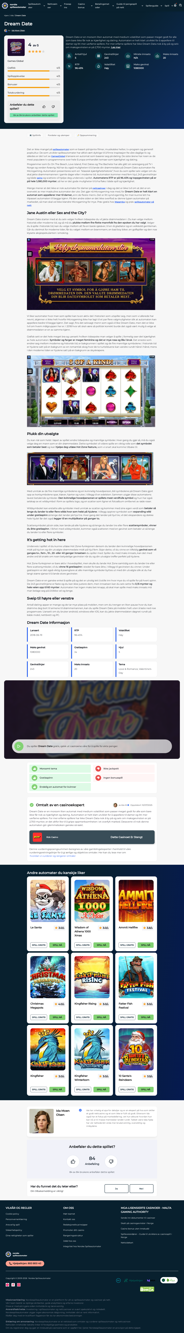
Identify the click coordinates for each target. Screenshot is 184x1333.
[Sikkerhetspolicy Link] (33, 1230)
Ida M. (125, 805)
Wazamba (120, 202)
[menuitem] (36, 5)
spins (39, 178)
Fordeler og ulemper (58, 135)
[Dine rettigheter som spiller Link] (33, 1235)
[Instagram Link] (19, 1284)
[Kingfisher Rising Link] (91, 977)
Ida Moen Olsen (18, 30)
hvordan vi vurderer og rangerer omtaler (53, 856)
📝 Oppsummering (86, 135)
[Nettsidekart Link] (148, 1242)
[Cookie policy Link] (33, 1213)
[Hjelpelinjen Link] (133, 1281)
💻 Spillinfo (35, 135)
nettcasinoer (99, 188)
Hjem (6, 15)
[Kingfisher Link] (47, 1049)
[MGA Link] (151, 1281)
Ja (116, 1188)
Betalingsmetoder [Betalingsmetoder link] (102, 6)
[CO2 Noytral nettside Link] (169, 1281)
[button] (175, 5)
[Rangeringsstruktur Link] (90, 1235)
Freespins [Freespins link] (67, 6)
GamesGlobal (58, 156)
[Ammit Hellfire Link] (136, 901)
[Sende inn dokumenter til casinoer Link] (148, 1217)
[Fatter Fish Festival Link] (136, 977)
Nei (141, 1188)
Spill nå (57, 945)
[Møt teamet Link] (90, 1213)
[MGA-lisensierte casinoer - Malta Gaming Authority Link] (148, 1210)
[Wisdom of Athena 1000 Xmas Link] (91, 901)
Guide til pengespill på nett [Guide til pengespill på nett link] (127, 6)
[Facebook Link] (13, 1284)
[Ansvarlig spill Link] (33, 1224)
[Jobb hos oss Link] (90, 1241)
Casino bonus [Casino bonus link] (81, 6)
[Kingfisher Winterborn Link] (91, 1049)
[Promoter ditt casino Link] (90, 1230)
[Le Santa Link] (47, 901)
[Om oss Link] (90, 1208)
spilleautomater (61, 149)
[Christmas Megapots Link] (47, 977)
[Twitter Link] (7, 1284)
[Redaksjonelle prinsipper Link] (90, 1224)
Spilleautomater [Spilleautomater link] (34, 6)
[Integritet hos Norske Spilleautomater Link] (90, 1246)
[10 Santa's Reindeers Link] (136, 1049)
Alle (12, 15)
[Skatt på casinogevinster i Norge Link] (148, 1223)
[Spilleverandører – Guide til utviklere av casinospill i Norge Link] (148, 1236)
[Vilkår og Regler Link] (33, 1208)
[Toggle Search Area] (180, 6)
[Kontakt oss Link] (90, 1219)
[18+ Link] (118, 1281)
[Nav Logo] (13, 5)
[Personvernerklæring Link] (33, 1219)
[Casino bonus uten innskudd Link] (148, 1228)
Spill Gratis (39, 945)
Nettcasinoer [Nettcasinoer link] (52, 6)
